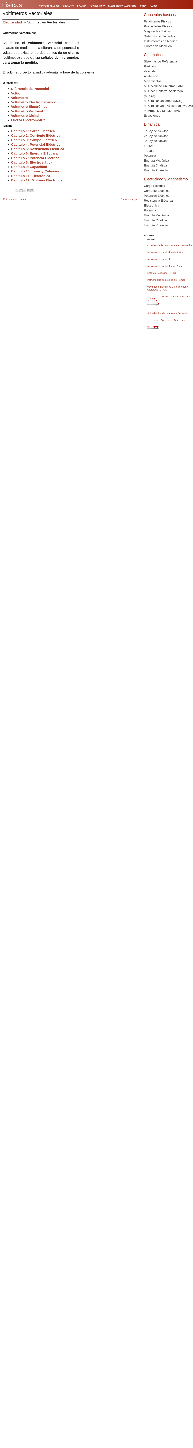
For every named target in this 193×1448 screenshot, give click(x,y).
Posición (150, 66)
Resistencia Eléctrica (158, 200)
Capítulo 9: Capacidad (29, 167)
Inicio (74, 199)
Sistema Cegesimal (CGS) (161, 272)
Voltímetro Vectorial (27, 111)
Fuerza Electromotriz (28, 120)
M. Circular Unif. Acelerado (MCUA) (168, 105)
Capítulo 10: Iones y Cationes (35, 171)
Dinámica (152, 124)
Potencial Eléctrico (156, 195)
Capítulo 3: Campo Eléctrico (34, 140)
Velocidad (150, 71)
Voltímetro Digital (25, 115)
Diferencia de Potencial (30, 89)
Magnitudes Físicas (157, 31)
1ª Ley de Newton (156, 131)
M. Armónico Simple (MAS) (162, 110)
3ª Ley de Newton (156, 141)
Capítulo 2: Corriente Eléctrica (35, 135)
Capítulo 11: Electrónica (30, 176)
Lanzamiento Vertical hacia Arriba (165, 252)
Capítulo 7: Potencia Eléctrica (35, 158)
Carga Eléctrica (154, 186)
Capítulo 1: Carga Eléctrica (33, 131)
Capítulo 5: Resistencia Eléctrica (37, 149)
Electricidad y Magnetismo (166, 179)
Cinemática (153, 55)
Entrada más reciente (15, 199)
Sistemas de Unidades (159, 36)
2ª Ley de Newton (156, 136)
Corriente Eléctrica (156, 190)
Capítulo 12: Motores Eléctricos (37, 180)
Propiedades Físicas (158, 26)
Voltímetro (19, 98)
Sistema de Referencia (173, 320)
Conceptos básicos (160, 15)
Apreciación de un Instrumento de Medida (170, 245)
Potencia (150, 155)
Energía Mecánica (156, 160)
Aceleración (152, 76)
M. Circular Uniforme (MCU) (163, 101)
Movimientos (152, 81)
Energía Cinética (155, 165)
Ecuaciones (152, 115)
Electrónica (151, 205)
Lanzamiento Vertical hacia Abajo (165, 266)
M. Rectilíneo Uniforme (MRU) (164, 86)
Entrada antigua (129, 199)
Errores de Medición (158, 46)
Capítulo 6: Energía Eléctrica (34, 153)
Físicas (11, 5)
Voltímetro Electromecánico (33, 102)
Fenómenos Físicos (157, 21)
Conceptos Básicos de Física (176, 296)
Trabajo (149, 150)
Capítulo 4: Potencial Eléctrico (36, 144)
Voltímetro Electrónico (29, 106)
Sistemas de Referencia (160, 61)
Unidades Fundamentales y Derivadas (168, 313)
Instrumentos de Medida (160, 41)
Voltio (15, 93)
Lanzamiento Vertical (158, 259)
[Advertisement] (30, 50)
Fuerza (149, 145)
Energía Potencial (156, 170)
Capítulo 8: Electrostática (31, 162)
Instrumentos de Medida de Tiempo (166, 279)
